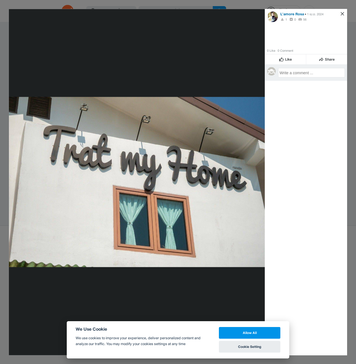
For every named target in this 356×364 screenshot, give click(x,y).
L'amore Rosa (292, 14)
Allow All (250, 332)
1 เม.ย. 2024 (315, 13)
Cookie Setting (249, 346)
